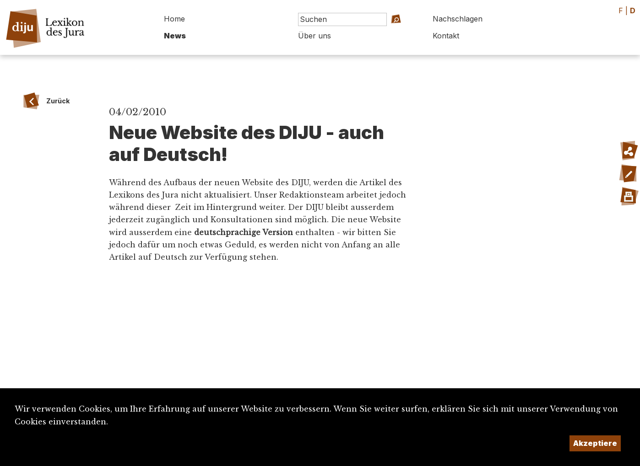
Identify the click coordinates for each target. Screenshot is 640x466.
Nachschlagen (458, 18)
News (175, 35)
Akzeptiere (595, 443)
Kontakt (446, 35)
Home (174, 18)
